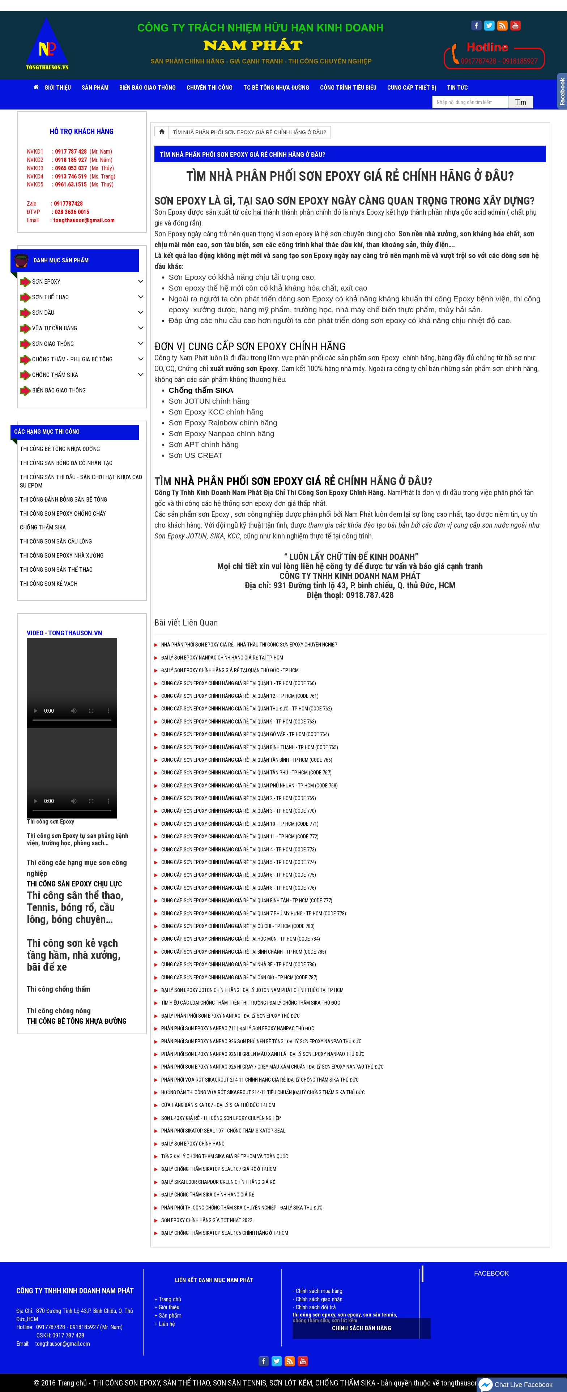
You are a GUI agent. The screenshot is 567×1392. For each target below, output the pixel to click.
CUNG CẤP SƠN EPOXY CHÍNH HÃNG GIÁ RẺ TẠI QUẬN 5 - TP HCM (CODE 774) (235, 862)
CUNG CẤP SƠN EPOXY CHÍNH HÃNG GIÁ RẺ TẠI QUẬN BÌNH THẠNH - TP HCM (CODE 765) (246, 747)
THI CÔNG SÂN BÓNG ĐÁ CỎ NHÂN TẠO (66, 463)
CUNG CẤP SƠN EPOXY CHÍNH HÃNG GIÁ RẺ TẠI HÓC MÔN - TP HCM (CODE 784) (237, 939)
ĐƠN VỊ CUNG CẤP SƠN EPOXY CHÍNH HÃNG (250, 346)
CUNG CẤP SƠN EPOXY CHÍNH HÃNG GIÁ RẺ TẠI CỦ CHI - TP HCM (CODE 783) (234, 926)
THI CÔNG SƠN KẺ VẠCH (48, 583)
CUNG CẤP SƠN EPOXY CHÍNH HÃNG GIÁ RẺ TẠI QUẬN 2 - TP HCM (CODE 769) (235, 798)
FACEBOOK (491, 1273)
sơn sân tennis (379, 1314)
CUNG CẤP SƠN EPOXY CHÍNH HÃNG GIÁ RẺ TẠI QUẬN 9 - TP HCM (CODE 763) (235, 722)
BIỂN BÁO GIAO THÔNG (147, 87)
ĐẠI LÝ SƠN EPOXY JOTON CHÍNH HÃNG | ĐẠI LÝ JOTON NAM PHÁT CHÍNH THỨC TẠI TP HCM (249, 990)
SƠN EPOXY (40, 282)
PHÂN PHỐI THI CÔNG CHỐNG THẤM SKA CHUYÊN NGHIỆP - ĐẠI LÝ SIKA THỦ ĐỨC (238, 1208)
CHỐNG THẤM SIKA (49, 375)
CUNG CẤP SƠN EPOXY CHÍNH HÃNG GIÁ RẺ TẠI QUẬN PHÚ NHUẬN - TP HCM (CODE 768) (246, 786)
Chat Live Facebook (515, 1385)
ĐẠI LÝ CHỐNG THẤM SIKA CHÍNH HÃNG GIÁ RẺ (204, 1195)
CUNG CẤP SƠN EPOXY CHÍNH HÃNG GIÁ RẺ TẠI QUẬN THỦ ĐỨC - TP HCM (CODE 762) (243, 709)
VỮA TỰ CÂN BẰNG (48, 329)
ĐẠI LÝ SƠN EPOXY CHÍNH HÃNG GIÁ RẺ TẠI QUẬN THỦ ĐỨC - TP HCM (226, 670)
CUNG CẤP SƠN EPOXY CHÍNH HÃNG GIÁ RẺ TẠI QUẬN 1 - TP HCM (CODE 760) (235, 683)
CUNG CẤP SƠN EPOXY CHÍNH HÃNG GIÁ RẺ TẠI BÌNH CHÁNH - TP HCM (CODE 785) (240, 952)
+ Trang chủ (167, 1299)
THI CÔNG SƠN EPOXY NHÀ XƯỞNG (61, 555)
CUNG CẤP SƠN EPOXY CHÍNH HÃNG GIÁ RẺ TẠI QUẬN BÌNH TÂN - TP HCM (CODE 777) (243, 900)
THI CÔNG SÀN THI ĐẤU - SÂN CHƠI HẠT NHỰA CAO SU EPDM (81, 481)
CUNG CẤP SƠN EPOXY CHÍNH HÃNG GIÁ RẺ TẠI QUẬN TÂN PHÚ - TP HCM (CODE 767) (243, 773)
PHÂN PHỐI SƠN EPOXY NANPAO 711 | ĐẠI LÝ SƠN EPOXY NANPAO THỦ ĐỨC (234, 1028)
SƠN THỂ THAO (44, 297)
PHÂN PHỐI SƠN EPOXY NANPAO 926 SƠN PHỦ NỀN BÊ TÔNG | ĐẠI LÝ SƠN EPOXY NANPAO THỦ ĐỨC (258, 1041)
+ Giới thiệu (166, 1307)
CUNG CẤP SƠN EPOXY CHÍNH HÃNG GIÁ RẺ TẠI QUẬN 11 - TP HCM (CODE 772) (236, 836)
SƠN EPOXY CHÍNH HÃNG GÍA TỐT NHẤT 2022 (203, 1220)
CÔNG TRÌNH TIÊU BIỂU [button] (348, 87)
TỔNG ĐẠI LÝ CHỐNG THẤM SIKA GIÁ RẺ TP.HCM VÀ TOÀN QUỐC (221, 1156)
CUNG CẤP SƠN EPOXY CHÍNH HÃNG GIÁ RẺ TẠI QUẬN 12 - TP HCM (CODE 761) (236, 696)
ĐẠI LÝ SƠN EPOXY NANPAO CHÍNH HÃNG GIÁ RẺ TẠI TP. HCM (218, 658)
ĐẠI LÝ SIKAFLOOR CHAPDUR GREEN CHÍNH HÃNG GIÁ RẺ (214, 1182)
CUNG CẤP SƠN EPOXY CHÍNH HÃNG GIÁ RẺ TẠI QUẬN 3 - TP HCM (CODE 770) (235, 811)
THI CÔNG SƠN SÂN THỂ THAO (56, 569)
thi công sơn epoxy (314, 1314)
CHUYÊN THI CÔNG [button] (210, 87)
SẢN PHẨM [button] (95, 87)
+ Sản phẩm (168, 1315)
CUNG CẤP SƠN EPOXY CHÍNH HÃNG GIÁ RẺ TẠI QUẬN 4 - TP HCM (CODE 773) (235, 849)
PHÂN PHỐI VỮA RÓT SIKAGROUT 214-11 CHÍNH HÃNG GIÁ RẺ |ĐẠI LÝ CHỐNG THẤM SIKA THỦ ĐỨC (256, 1080)
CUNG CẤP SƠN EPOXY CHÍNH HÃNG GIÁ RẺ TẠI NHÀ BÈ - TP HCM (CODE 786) (235, 964)
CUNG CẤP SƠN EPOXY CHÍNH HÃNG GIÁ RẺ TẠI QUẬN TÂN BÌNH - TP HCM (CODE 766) (243, 760)
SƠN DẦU (37, 313)
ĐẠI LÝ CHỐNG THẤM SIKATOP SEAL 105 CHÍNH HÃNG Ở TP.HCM (221, 1233)
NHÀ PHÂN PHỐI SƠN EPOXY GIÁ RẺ (254, 481)
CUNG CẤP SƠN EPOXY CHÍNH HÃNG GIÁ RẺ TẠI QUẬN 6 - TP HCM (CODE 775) (235, 875)
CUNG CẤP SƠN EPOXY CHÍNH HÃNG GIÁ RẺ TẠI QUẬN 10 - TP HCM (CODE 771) (236, 824)
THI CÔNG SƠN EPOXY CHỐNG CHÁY (63, 513)
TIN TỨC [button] (457, 87)
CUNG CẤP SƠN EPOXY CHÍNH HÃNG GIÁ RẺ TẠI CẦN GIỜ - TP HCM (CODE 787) (235, 977)
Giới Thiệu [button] (57, 87)
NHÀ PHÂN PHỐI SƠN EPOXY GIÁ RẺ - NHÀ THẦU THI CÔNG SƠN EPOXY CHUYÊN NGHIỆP (245, 645)
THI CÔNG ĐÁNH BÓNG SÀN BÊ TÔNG (63, 499)
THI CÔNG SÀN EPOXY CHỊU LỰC (74, 884)
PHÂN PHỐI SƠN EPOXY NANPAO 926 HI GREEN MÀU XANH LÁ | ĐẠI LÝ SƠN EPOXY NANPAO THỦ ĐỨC (259, 1054)
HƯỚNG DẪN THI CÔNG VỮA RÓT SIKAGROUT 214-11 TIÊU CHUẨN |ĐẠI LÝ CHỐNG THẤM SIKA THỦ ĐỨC (259, 1092)
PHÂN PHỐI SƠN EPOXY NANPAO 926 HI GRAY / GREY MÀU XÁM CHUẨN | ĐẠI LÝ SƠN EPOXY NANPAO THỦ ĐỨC (269, 1067)
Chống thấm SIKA (201, 390)
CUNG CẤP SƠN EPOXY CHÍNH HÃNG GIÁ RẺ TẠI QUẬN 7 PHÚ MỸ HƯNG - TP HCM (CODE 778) (250, 913)
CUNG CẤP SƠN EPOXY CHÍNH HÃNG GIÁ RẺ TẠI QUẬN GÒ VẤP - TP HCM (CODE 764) (241, 734)
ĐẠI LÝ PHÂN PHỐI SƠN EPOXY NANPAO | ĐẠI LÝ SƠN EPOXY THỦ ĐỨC (227, 1016)
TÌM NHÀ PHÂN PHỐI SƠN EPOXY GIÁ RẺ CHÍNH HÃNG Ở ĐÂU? (249, 132)
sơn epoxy (349, 1314)
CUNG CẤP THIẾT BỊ (411, 87)
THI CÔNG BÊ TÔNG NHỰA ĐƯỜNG (60, 449)
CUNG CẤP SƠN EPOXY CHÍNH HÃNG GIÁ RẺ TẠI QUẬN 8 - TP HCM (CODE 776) (235, 888)
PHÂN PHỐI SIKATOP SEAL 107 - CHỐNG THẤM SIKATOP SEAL (219, 1131)
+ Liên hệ (164, 1323)
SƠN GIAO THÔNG (47, 344)
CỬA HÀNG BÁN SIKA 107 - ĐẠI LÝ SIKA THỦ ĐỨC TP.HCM (214, 1105)
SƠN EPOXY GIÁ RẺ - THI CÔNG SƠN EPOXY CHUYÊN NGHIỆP (217, 1118)
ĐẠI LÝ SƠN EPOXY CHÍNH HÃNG (189, 1144)
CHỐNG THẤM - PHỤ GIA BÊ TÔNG (66, 360)
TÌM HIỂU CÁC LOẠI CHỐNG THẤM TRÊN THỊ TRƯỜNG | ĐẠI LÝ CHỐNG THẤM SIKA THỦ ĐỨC (247, 1003)
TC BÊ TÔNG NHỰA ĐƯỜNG (276, 87)
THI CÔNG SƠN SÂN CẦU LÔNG (56, 541)
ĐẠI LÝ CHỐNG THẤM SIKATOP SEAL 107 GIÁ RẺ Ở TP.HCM (215, 1169)
